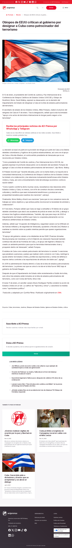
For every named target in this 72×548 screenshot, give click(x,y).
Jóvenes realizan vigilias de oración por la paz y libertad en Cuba (18, 435)
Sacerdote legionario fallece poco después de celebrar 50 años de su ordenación (37, 381)
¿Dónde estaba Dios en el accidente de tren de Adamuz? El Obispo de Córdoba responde (37, 393)
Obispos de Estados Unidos (36, 307)
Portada (9, 15)
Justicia (23, 307)
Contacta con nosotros (14, 523)
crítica (65, 307)
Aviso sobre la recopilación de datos (61, 535)
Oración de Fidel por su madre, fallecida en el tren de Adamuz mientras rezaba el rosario (34, 374)
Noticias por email (40, 517)
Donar (51, 7)
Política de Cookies (59, 520)
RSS (36, 523)
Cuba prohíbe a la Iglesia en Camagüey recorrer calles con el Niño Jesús (52, 435)
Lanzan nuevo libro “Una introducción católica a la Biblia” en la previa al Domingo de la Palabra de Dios (37, 387)
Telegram (36, 140)
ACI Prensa (66, 2)
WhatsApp (16, 140)
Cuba (10, 307)
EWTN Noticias (56, 2)
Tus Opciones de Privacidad (60, 530)
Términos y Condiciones (60, 526)
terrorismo (16, 307)
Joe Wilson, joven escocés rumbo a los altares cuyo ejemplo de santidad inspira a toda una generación (34, 368)
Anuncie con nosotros (41, 520)
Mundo (18, 15)
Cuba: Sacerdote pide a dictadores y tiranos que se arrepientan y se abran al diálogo (16, 480)
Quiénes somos (58, 517)
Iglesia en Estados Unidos (54, 307)
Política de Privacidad (60, 523)
